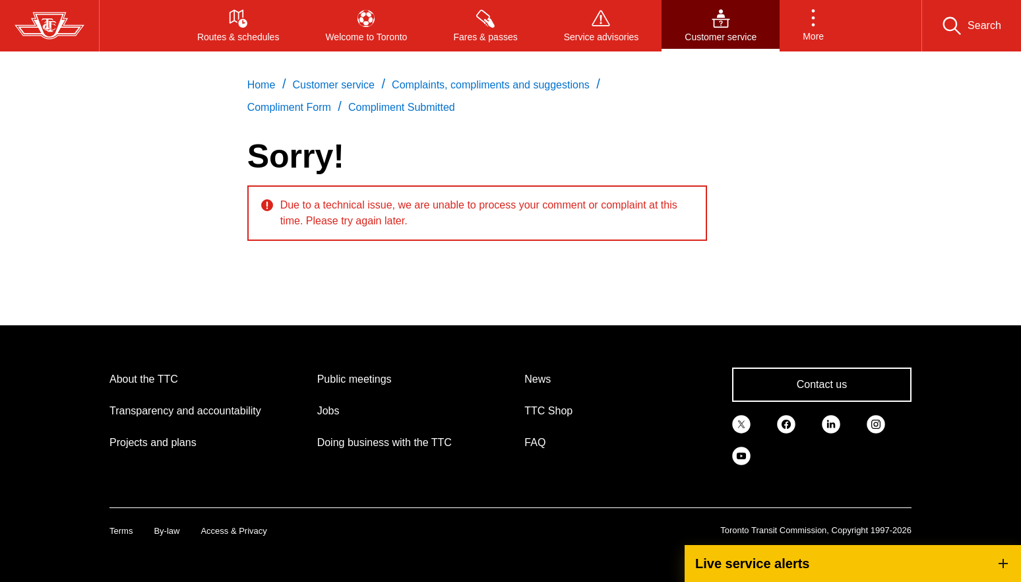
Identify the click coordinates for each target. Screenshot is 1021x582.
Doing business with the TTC (384, 442)
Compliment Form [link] (289, 107)
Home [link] (261, 84)
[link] (741, 423)
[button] (813, 25)
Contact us (822, 384)
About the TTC (143, 379)
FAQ (534, 442)
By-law (166, 531)
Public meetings (354, 379)
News (537, 379)
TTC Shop (548, 410)
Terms (121, 531)
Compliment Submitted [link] (401, 107)
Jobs (328, 410)
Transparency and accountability (185, 410)
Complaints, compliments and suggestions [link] (491, 84)
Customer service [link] (333, 84)
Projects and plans (153, 442)
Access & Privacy (233, 531)
